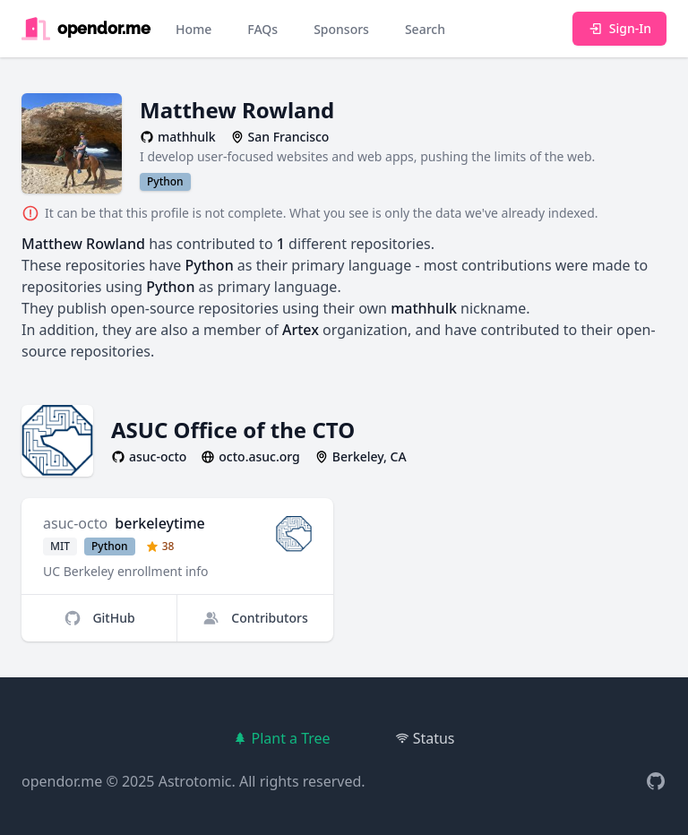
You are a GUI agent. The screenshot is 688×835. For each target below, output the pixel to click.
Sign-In (619, 28)
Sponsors (341, 29)
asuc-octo (75, 523)
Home (193, 29)
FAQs (262, 29)
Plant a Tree (281, 738)
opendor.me (62, 781)
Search (425, 29)
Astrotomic (195, 781)
